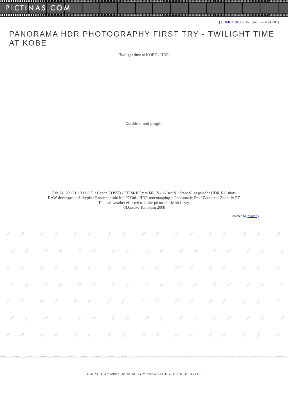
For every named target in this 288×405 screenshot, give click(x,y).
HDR (238, 22)
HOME (226, 22)
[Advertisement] (52, 286)
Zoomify (253, 216)
